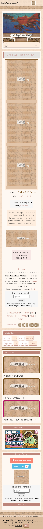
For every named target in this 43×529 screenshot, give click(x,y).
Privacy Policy (13, 306)
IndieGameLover (14, 312)
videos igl (7, 338)
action (15, 338)
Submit (20, 318)
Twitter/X (25, 315)
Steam (21, 195)
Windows (33, 343)
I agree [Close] (26, 526)
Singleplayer (8, 343)
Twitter (28, 195)
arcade (21, 338)
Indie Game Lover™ (9, 3)
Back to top (21, 269)
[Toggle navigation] (39, 3)
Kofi (33, 288)
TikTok (17, 315)
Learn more (18, 526)
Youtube (10, 315)
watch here (24, 205)
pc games (29, 338)
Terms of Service (25, 306)
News (32, 315)
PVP (16, 343)
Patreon (34, 281)
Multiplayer (23, 343)
